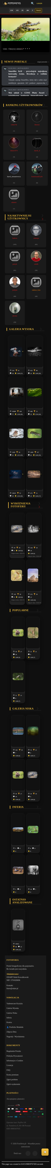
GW (11, 10)
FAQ (8, 1070)
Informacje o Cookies (15, 1061)
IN (22, 10)
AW (28, 10)
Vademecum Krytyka (15, 1004)
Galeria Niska (12, 1013)
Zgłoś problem (12, 1080)
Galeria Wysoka (13, 1008)
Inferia (18, 807)
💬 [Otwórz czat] (45, 1152)
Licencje (10, 1065)
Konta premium (12, 1075)
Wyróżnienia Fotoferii (20, 505)
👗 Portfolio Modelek (15, 1027)
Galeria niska (23, 708)
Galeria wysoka (21, 329)
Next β (38, 10)
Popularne (20, 610)
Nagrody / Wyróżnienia (15, 1037)
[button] (21, 48)
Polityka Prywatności (15, 1056)
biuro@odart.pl (12, 988)
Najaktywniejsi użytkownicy (19, 217)
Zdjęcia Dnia (11, 1032)
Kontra (9, 1022)
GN (17, 10)
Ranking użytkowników (24, 105)
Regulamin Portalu (14, 1051)
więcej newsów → (43, 62)
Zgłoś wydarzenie (13, 1084)
